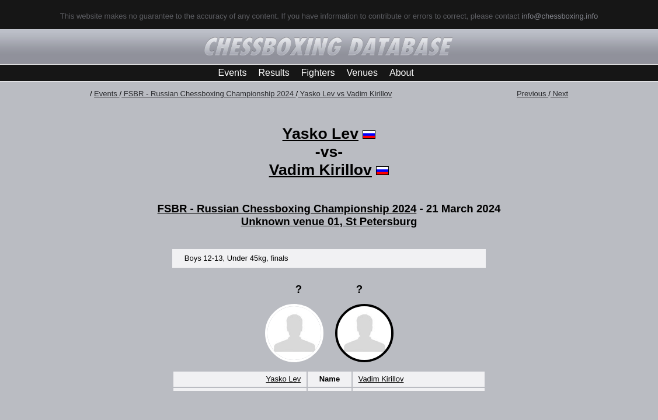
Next (559, 93)
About (401, 73)
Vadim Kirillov (320, 169)
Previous (532, 93)
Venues (362, 73)
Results (273, 73)
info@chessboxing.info (559, 16)
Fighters (318, 73)
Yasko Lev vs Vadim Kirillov (345, 93)
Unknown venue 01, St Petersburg (329, 221)
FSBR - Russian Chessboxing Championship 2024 (208, 93)
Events (232, 73)
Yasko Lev (320, 133)
